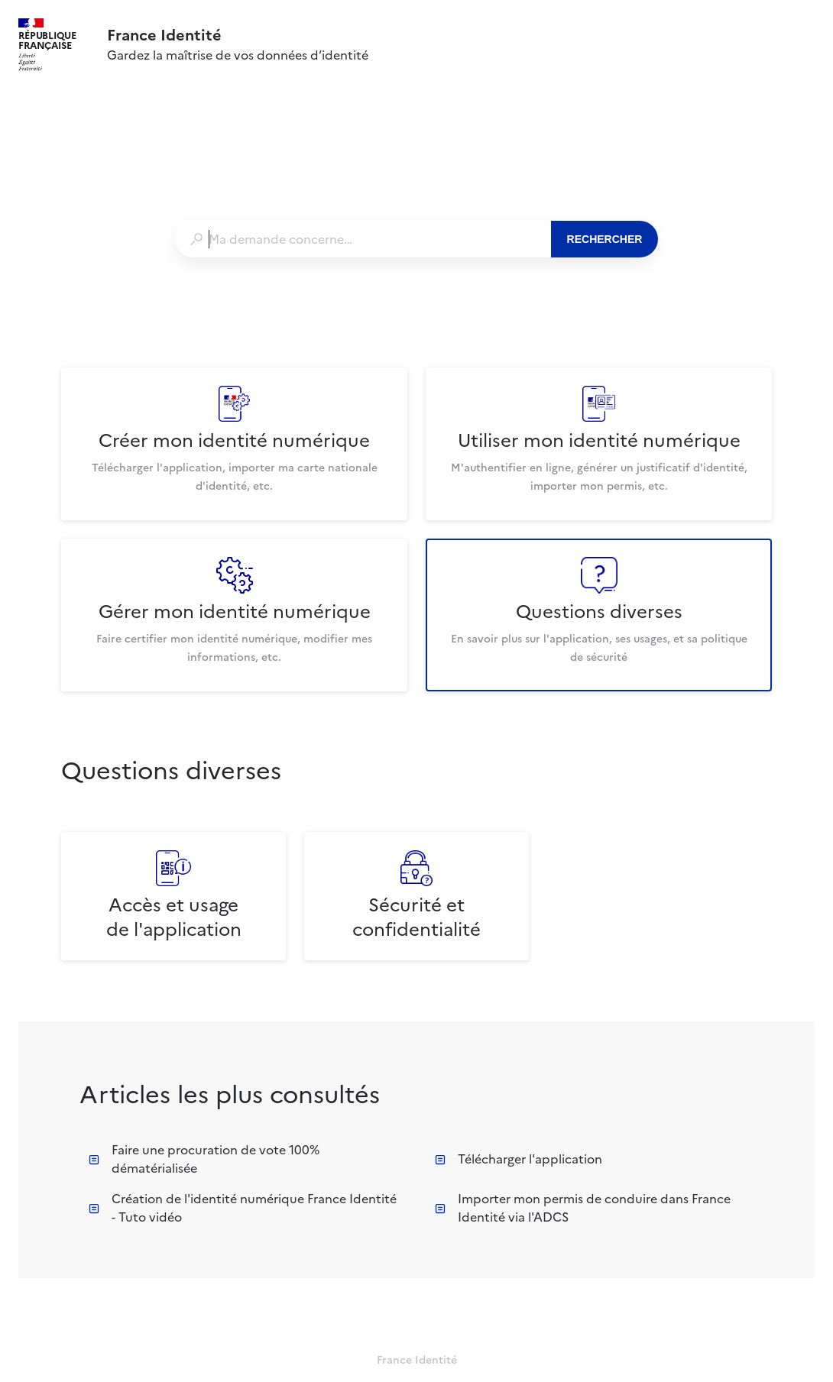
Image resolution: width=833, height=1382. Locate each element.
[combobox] (362, 239)
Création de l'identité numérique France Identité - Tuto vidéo (243, 1208)
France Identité (164, 35)
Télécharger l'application (518, 1159)
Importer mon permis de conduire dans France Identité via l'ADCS (583, 1208)
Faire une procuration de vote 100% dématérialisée (204, 1159)
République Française (47, 40)
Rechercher (605, 239)
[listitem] (234, 443)
